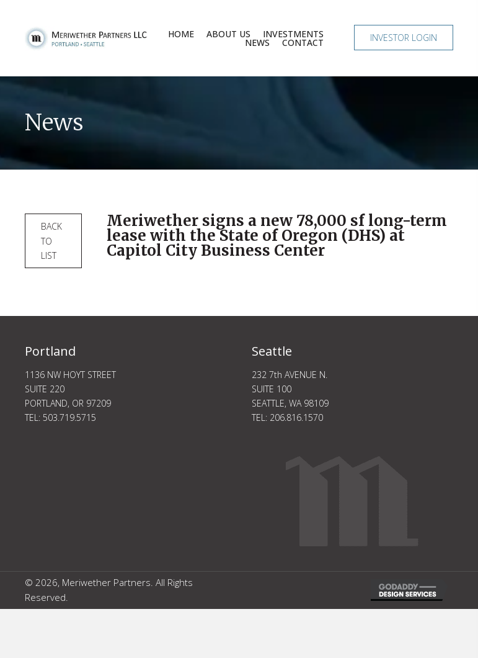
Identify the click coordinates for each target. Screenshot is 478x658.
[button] (403, 37)
